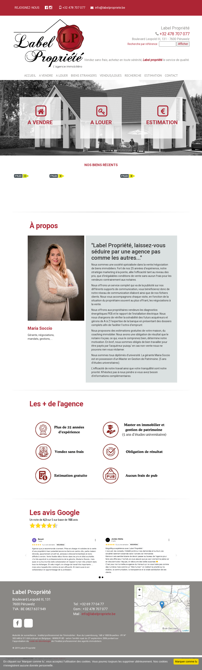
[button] (25, 562)
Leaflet (185, 639)
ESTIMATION (153, 84)
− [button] (139, 604)
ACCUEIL (30, 84)
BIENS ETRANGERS (84, 84)
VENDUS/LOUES (111, 84)
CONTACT (171, 84)
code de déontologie (40, 649)
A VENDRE (46, 84)
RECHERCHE (133, 84)
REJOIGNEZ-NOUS (27, 7)
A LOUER (62, 84)
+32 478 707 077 (74, 7)
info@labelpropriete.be (33, 16)
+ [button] (139, 598)
